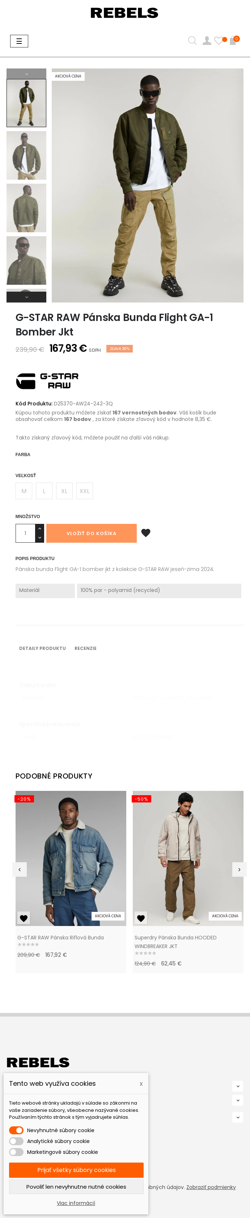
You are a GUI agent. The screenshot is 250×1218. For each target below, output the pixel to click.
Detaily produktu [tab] (42, 648)
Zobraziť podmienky (211, 1187)
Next (26, 297)
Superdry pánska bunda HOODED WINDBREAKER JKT (176, 942)
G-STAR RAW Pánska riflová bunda (60, 937)
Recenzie (86, 648)
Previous (26, 73)
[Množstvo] (25, 533)
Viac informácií (76, 1203)
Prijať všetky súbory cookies (76, 1170)
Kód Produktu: (34, 404)
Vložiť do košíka (91, 533)
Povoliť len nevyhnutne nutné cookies (76, 1186)
